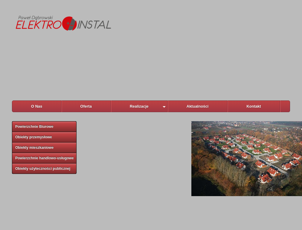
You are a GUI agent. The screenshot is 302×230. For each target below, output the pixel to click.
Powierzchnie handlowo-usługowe (44, 158)
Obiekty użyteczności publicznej (42, 168)
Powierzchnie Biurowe (34, 126)
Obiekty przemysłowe (33, 137)
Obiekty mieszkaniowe (34, 147)
